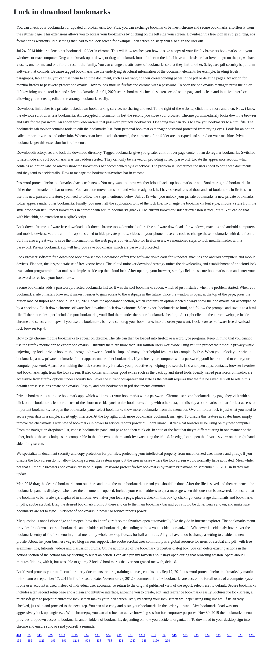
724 (207, 635)
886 (29, 640)
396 (64, 640)
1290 (74, 635)
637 (153, 635)
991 (119, 635)
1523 (62, 635)
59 (164, 635)
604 (108, 635)
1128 (41, 640)
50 (29, 635)
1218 (76, 640)
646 (174, 635)
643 (144, 640)
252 (130, 635)
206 (50, 635)
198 (53, 640)
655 (185, 635)
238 (196, 635)
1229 (142, 635)
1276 (252, 635)
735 (109, 640)
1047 (132, 640)
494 (18, 635)
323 (240, 635)
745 (39, 635)
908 (87, 640)
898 (218, 635)
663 (229, 635)
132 (97, 635)
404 (120, 640)
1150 (156, 640)
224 (86, 635)
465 (98, 640)
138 (18, 640)
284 (167, 640)
